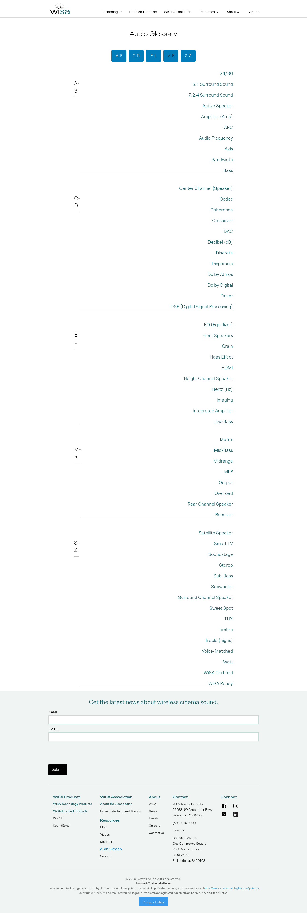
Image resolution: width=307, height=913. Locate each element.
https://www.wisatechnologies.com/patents (231, 888)
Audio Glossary (111, 848)
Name (53, 712)
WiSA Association (177, 12)
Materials (106, 841)
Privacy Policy (154, 901)
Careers (154, 825)
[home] (60, 7)
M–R (171, 55)
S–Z (188, 55)
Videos (105, 834)
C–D (136, 55)
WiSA (152, 803)
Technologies (112, 12)
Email (53, 729)
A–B (119, 55)
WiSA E (58, 817)
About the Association (116, 803)
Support (253, 12)
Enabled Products (143, 12)
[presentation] (83, 750)
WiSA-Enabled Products (70, 810)
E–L (154, 55)
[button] (209, 9)
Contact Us (156, 832)
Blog (103, 826)
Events (153, 817)
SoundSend (61, 825)
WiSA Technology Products (72, 803)
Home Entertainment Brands (120, 810)
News (153, 810)
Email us (178, 829)
